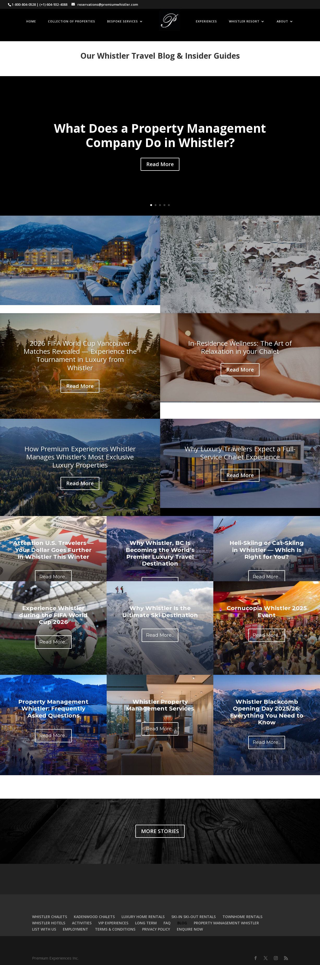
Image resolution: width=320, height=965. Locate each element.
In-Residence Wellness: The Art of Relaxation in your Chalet (240, 347)
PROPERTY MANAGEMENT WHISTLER (226, 922)
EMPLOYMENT (75, 929)
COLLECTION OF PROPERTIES (71, 21)
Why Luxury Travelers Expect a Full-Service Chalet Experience (240, 453)
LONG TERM (146, 922)
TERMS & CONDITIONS (115, 929)
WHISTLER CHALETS (49, 916)
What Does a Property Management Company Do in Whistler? (160, 135)
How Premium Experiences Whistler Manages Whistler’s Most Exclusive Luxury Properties (80, 457)
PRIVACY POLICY (156, 929)
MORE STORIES (160, 831)
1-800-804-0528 (24, 4)
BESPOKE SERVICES (122, 21)
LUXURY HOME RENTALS (143, 916)
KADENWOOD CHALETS (94, 916)
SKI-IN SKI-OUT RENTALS (193, 916)
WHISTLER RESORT (244, 21)
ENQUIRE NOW (190, 929)
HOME (31, 21)
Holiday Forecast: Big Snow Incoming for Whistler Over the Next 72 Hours (240, 253)
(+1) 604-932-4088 (53, 4)
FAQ (167, 922)
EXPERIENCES (206, 21)
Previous (164, 791)
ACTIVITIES (82, 922)
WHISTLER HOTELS (48, 922)
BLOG (182, 922)
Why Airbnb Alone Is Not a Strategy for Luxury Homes (80, 249)
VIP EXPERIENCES (113, 922)
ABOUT (282, 21)
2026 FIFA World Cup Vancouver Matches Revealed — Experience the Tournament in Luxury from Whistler (80, 355)
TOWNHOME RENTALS (242, 916)
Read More (160, 164)
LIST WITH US (44, 929)
